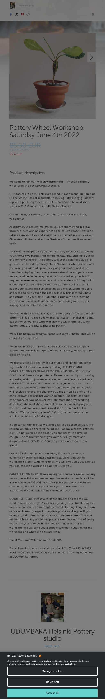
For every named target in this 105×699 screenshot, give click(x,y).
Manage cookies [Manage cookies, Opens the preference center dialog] (52, 672)
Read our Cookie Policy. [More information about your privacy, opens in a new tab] (66, 665)
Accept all (52, 693)
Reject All (52, 682)
